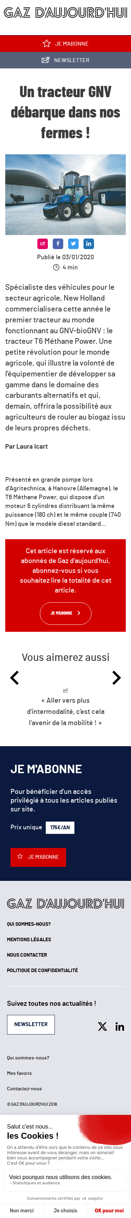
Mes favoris (19, 1073)
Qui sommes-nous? (29, 924)
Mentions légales (29, 939)
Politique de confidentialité (42, 970)
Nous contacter (27, 955)
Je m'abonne (66, 45)
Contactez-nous (24, 1088)
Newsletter (65, 62)
